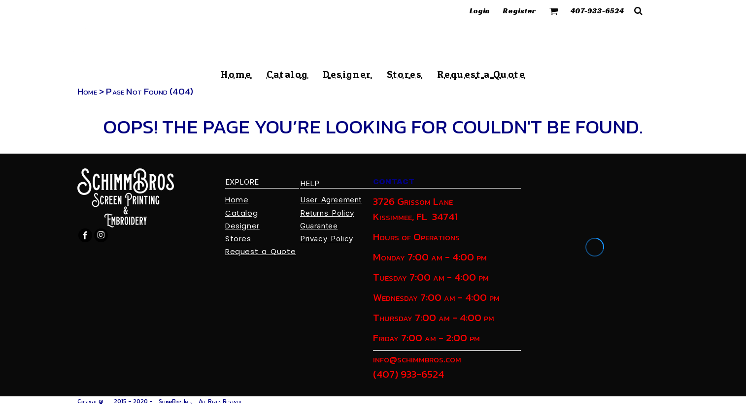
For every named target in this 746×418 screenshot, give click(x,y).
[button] (553, 10)
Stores (238, 238)
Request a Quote (260, 251)
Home (87, 91)
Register (519, 10)
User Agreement (331, 199)
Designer (242, 226)
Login (480, 10)
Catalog (241, 213)
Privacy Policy (326, 238)
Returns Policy (327, 213)
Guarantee (319, 225)
